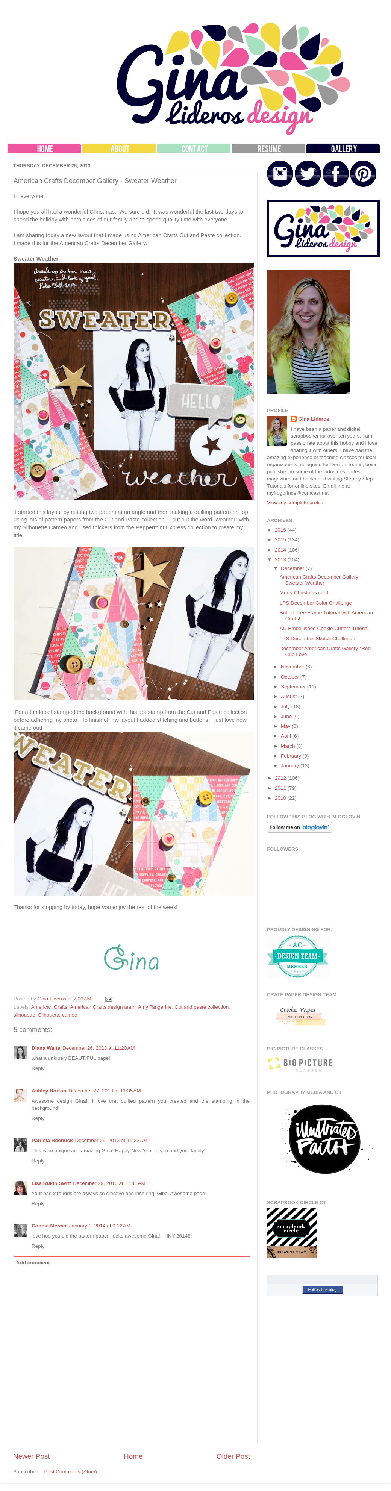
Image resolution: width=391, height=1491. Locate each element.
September (294, 686)
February (292, 756)
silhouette (24, 1015)
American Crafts (49, 1007)
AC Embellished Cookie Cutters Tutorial (324, 628)
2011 (281, 788)
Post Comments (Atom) (70, 1471)
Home (133, 1456)
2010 (281, 798)
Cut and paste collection (201, 1007)
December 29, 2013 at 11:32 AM (111, 1140)
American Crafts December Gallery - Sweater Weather (321, 580)
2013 (281, 559)
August (289, 696)
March (288, 746)
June (287, 716)
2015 (281, 539)
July (286, 706)
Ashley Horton (49, 1091)
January (290, 765)
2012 (281, 778)
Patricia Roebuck (52, 1140)
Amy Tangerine (155, 1007)
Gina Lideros (313, 419)
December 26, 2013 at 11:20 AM (98, 1048)
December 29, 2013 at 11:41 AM (109, 1183)
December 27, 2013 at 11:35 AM (104, 1091)
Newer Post (31, 1456)
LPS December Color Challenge (316, 603)
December (293, 568)
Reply (38, 1068)
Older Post (233, 1456)
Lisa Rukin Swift (51, 1183)
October (290, 677)
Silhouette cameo (57, 1015)
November (293, 667)
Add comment (33, 1262)
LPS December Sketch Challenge (317, 638)
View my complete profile (295, 502)
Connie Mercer (49, 1226)
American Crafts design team (102, 1007)
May (286, 726)
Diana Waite (46, 1048)
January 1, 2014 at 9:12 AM (99, 1226)
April (286, 736)
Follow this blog (322, 1289)
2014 (281, 550)
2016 (281, 530)
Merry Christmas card (304, 592)
